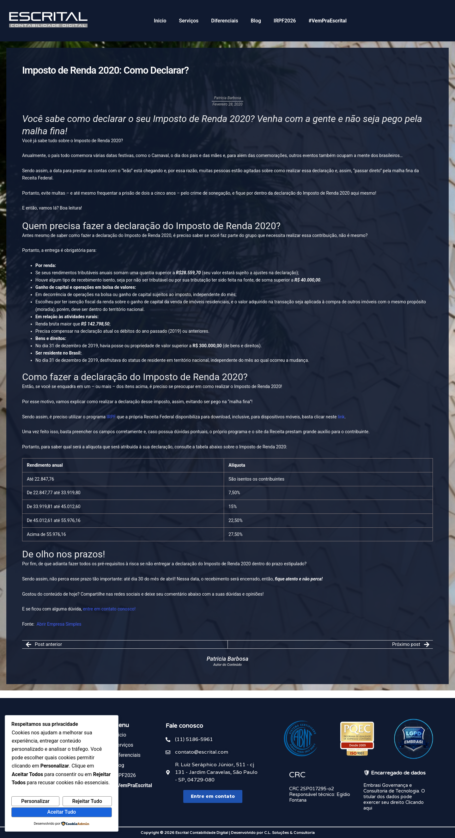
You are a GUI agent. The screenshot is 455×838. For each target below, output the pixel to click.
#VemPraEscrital (327, 21)
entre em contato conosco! (109, 608)
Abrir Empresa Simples (59, 624)
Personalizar (35, 801)
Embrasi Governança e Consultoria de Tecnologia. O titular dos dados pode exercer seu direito (394, 793)
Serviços (188, 21)
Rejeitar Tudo (87, 801)
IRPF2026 (285, 21)
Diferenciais (224, 21)
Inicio (160, 21)
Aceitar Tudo (61, 812)
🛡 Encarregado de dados (394, 773)
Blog (256, 21)
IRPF (111, 416)
